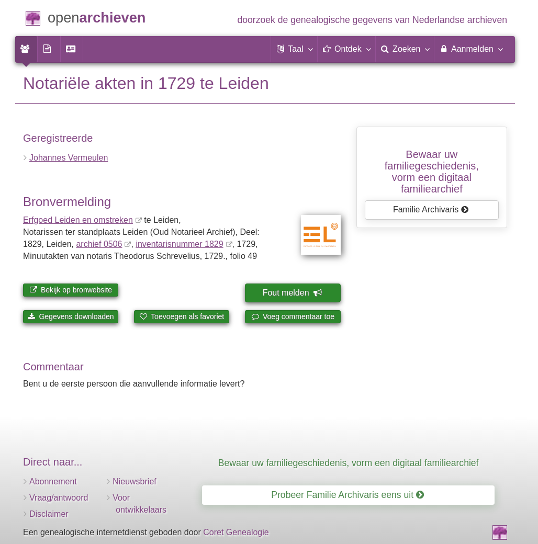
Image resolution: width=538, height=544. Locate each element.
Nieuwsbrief (134, 481)
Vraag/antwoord (58, 497)
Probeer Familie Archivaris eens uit (347, 495)
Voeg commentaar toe (292, 316)
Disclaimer (49, 513)
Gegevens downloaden (71, 316)
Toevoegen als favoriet (181, 316)
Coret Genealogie (235, 532)
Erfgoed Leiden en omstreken (78, 220)
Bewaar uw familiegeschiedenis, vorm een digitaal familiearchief (348, 463)
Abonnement (53, 481)
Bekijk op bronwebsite (70, 290)
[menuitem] (26, 49)
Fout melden (292, 292)
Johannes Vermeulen (68, 157)
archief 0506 (99, 244)
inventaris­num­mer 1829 (179, 244)
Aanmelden (471, 48)
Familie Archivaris (431, 209)
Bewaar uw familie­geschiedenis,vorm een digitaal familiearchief (432, 172)
